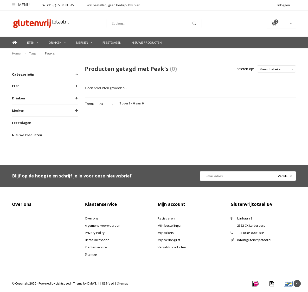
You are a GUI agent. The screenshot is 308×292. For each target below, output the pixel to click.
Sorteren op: (244, 69)
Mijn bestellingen (170, 225)
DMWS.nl (93, 283)
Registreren (166, 218)
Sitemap (91, 254)
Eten (32, 42)
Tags (32, 53)
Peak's (50, 53)
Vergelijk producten (172, 247)
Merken (84, 42)
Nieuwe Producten (147, 42)
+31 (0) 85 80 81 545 (58, 5)
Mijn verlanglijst (169, 240)
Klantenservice (96, 247)
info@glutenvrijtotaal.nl (254, 240)
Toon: (89, 103)
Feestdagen (112, 42)
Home (14, 43)
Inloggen (283, 5)
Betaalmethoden (97, 240)
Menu (21, 4)
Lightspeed (63, 283)
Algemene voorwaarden (102, 225)
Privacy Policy (95, 233)
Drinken (57, 42)
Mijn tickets (166, 233)
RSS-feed (108, 283)
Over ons (91, 218)
